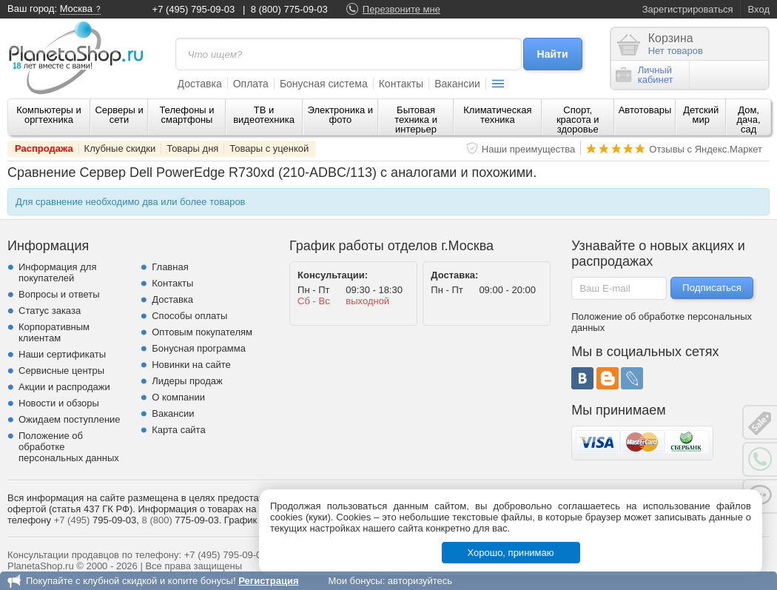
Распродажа (44, 148)
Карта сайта (178, 429)
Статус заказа (49, 310)
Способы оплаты (189, 315)
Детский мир (701, 114)
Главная (170, 266)
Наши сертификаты (62, 354)
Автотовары (645, 109)
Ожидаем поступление (69, 419)
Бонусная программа (199, 348)
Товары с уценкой (269, 148)
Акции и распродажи (64, 386)
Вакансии (457, 84)
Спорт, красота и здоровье (577, 119)
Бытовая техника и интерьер (415, 119)
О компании (178, 397)
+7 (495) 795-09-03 (193, 9)
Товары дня (192, 148)
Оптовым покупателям (202, 332)
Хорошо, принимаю (511, 552)
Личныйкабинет (644, 74)
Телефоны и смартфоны (186, 114)
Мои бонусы (355, 580)
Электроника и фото (341, 114)
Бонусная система (324, 84)
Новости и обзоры (58, 403)
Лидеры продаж (187, 380)
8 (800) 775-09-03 (289, 9)
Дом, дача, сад (749, 119)
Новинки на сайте (191, 364)
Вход (759, 9)
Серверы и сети (119, 114)
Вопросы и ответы (58, 294)
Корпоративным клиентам (54, 332)
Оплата (251, 84)
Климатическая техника (497, 114)
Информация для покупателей (57, 272)
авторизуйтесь (420, 580)
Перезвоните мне (401, 9)
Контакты (401, 84)
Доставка (200, 84)
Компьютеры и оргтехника (48, 114)
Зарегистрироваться (687, 9)
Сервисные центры (61, 370)
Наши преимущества (529, 149)
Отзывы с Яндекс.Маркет (705, 149)
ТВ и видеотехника (264, 114)
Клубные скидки (120, 148)
